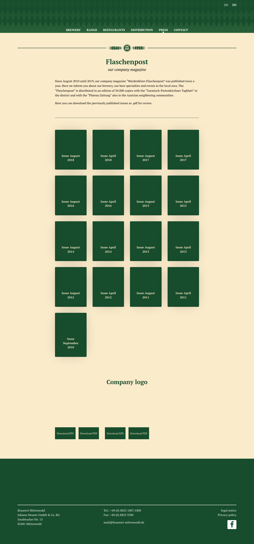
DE (226, 4)
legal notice (228, 510)
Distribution (142, 30)
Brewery (73, 30)
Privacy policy (227, 515)
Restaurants (114, 30)
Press (163, 30)
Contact (181, 30)
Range (92, 30)
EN (234, 4)
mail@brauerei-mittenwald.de (124, 522)
